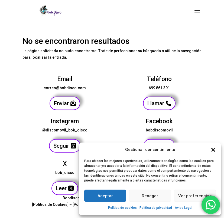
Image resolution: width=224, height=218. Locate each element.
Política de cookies (122, 208)
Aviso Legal (183, 208)
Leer (61, 188)
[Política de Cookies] (50, 204)
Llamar (155, 103)
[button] (213, 150)
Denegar (150, 195)
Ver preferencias (195, 195)
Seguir (61, 146)
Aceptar (105, 195)
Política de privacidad (155, 208)
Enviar (61, 103)
